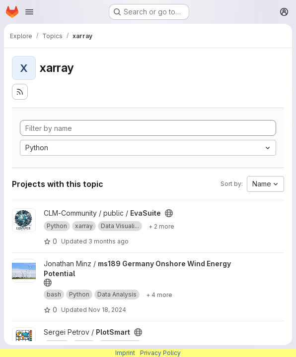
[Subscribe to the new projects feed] (20, 92)
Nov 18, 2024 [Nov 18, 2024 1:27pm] (107, 309)
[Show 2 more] (161, 226)
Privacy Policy (160, 353)
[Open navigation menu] (29, 12)
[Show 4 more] (159, 294)
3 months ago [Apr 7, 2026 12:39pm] (108, 241)
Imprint (125, 353)
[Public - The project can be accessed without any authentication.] (169, 213)
